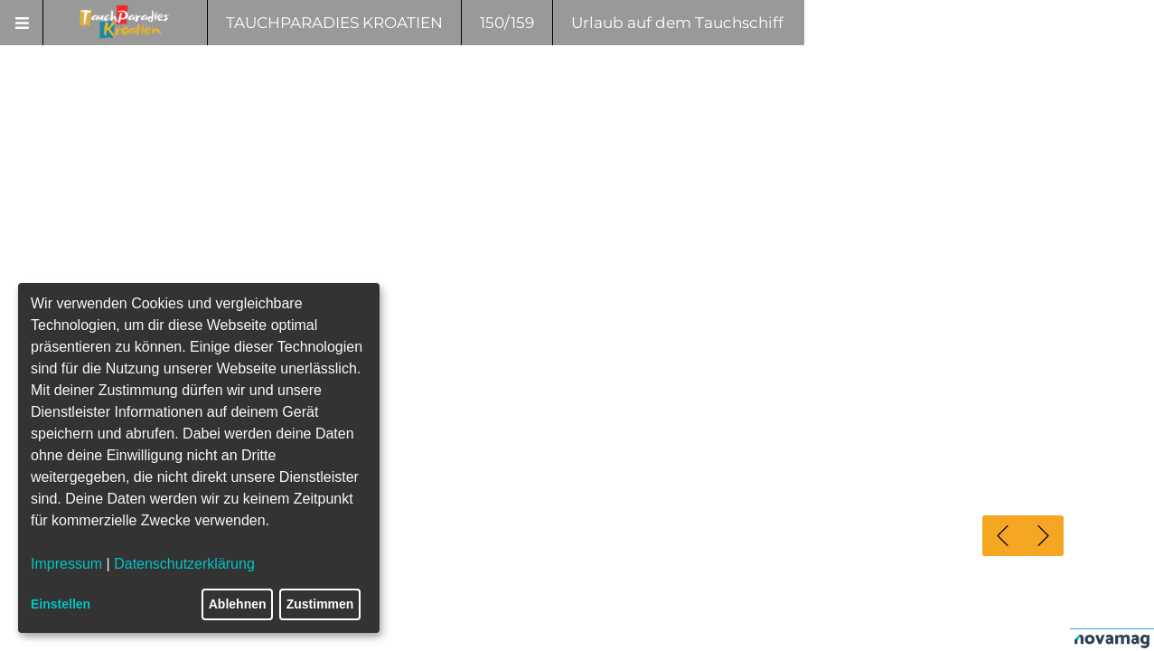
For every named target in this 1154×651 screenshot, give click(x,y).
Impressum (66, 563)
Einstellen (60, 604)
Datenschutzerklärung (184, 563)
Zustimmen (320, 604)
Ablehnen (238, 604)
